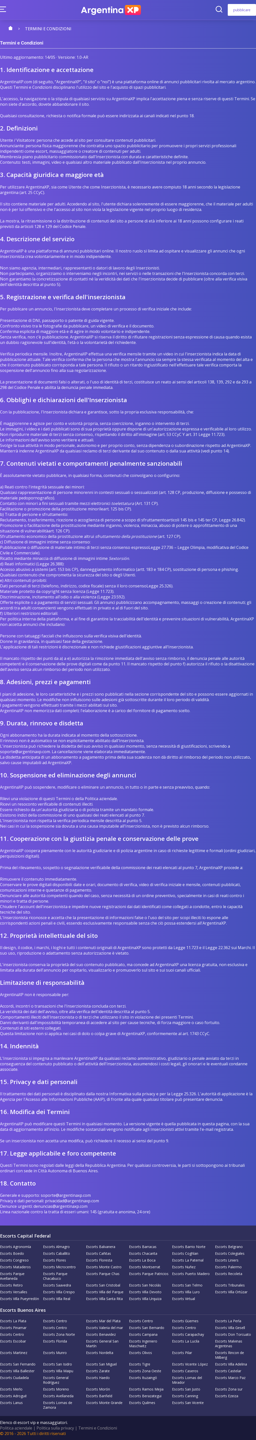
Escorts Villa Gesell (230, 1327)
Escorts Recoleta (228, 1273)
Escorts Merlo (11, 1389)
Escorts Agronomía (15, 1246)
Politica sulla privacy (55, 1428)
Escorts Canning (185, 1396)
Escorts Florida (55, 1341)
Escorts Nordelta (99, 1352)
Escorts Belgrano (229, 1246)
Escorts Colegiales (229, 1253)
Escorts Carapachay (188, 1334)
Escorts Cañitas (98, 1253)
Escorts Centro (55, 1321)
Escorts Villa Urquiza (145, 1298)
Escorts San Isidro (57, 1364)
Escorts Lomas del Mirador (187, 1380)
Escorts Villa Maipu (58, 1371)
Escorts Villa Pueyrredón (19, 1298)
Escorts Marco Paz (230, 1377)
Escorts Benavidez (101, 1334)
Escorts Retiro (11, 1285)
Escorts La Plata (13, 1321)
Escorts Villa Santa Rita (104, 1298)
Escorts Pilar (182, 1352)
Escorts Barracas (142, 1246)
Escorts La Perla (228, 1321)
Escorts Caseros (185, 1371)
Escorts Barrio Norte (189, 1246)
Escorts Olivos (140, 1352)
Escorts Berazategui (145, 1396)
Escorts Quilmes (142, 1402)
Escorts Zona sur (228, 1389)
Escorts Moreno (56, 1389)
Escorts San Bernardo (146, 1327)
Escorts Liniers (226, 1260)
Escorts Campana (143, 1334)
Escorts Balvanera (100, 1246)
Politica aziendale (16, 1428)
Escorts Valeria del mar (104, 1327)
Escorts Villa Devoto (145, 1292)
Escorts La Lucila (185, 1341)
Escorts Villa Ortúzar (231, 1292)
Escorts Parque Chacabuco (55, 1276)
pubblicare (241, 9)
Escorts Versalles (13, 1292)
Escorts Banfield (99, 1396)
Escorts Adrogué (13, 1396)
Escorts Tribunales (230, 1285)
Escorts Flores (54, 1260)
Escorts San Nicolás (145, 1285)
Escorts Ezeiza (226, 1396)
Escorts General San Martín (102, 1343)
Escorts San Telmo (187, 1285)
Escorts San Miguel (101, 1364)
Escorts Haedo (98, 1377)
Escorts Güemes (185, 1321)
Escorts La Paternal (188, 1260)
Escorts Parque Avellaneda (12, 1276)
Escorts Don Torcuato (233, 1334)
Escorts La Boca (142, 1260)
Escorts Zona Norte (59, 1334)
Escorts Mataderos (15, 1267)
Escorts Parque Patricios (148, 1273)
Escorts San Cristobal (103, 1285)
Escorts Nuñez (184, 1267)
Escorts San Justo (186, 1389)
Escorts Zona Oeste (145, 1371)
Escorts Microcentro (59, 1267)
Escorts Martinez (13, 1352)
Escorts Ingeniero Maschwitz (143, 1343)
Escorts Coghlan (185, 1253)
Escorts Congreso (14, 1260)
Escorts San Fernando (18, 1364)
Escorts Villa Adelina (231, 1364)
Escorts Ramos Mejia (146, 1389)
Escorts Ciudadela (14, 1377)
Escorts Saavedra (57, 1285)
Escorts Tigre (139, 1364)
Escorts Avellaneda (58, 1396)
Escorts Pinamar (13, 1327)
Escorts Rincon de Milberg (229, 1355)
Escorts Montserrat (144, 1267)
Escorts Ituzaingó (143, 1377)
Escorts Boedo (12, 1253)
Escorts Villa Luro (186, 1292)
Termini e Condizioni (97, 1428)
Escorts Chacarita (143, 1253)
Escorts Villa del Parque (105, 1292)
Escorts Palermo (228, 1267)
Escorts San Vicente (188, 1402)
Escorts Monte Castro (104, 1267)
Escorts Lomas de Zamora (57, 1405)
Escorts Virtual (183, 1298)
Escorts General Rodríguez (55, 1380)
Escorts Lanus (11, 1402)
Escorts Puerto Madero (191, 1273)
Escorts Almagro (56, 1246)
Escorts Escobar (13, 1341)
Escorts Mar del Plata (103, 1321)
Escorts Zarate (98, 1371)
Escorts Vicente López (190, 1364)
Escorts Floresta (99, 1260)
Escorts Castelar (228, 1371)
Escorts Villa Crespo (59, 1292)
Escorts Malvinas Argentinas (228, 1343)
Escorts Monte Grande (104, 1402)
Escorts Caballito (56, 1253)
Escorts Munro (55, 1352)
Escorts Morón (98, 1389)
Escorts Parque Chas (103, 1273)
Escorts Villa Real (56, 1298)
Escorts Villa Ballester (17, 1371)
